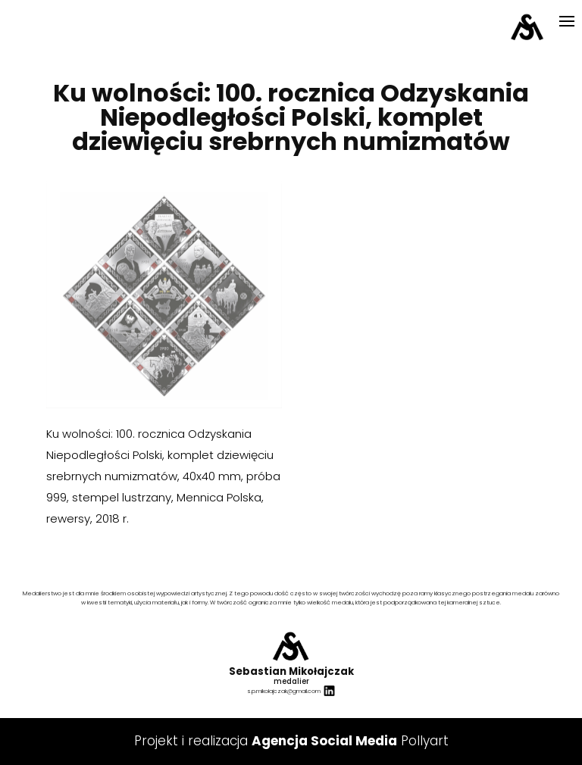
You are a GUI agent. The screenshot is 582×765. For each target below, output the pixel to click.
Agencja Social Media (324, 741)
